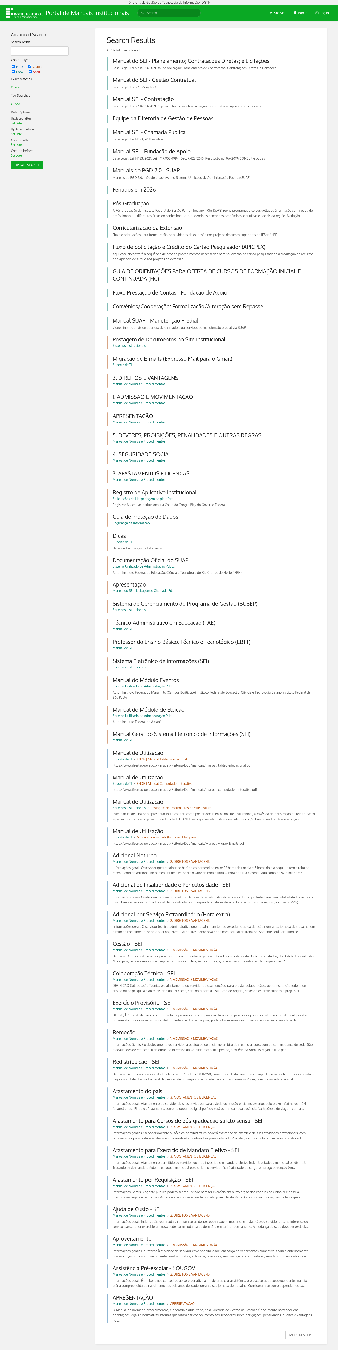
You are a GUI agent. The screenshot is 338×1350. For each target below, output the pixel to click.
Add (15, 87)
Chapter (35, 66)
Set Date (16, 123)
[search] (168, 13)
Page (18, 66)
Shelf (34, 72)
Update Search (27, 165)
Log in (322, 13)
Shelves (277, 13)
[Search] (142, 13)
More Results (300, 1335)
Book (18, 72)
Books (300, 13)
